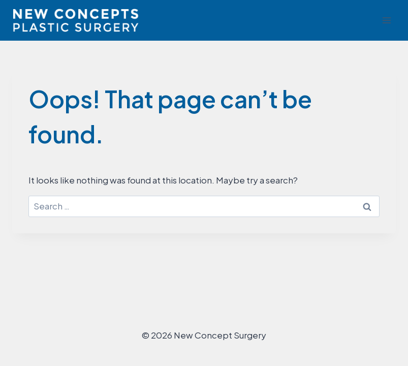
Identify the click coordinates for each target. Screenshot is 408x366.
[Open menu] (386, 20)
